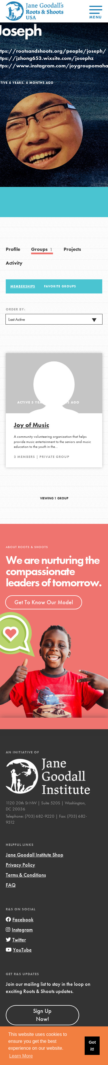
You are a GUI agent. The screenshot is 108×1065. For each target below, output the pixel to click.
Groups (42, 249)
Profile (13, 249)
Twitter (16, 939)
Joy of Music (31, 425)
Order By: (15, 309)
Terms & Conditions (26, 874)
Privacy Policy (20, 864)
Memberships (22, 286)
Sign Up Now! (42, 1015)
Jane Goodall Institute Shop (34, 854)
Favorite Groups (60, 286)
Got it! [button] (92, 1045)
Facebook (19, 919)
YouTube (19, 949)
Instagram (19, 929)
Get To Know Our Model (43, 602)
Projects (72, 249)
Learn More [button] (21, 1055)
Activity (14, 263)
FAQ (11, 885)
